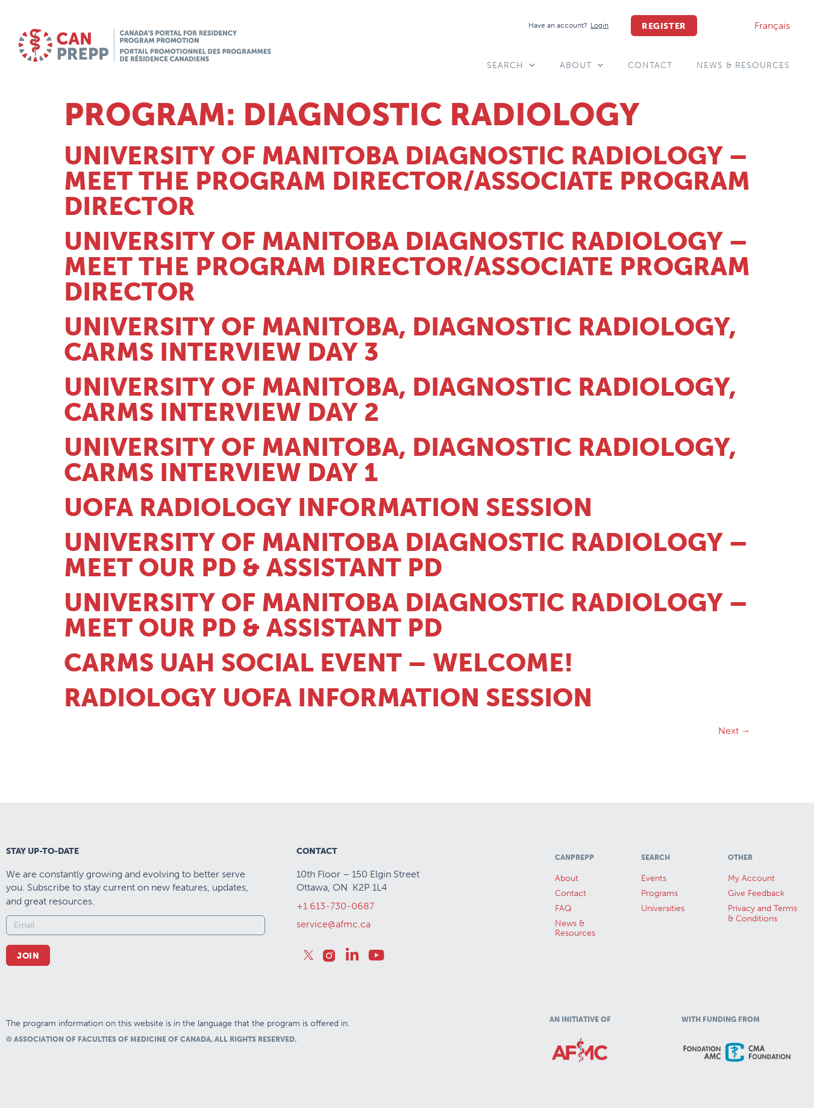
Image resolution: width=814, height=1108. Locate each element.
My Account (751, 878)
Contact (650, 65)
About (582, 66)
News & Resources (743, 65)
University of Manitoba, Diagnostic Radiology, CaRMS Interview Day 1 (400, 460)
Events (653, 878)
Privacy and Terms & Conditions (762, 913)
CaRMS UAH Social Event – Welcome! (318, 663)
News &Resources (575, 928)
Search (511, 66)
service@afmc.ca (333, 924)
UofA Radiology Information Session (328, 508)
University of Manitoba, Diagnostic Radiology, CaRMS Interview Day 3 (400, 339)
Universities (662, 908)
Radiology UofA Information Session (328, 698)
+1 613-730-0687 (335, 906)
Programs (659, 893)
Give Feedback (756, 893)
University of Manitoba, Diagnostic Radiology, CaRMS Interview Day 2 (400, 400)
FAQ (563, 908)
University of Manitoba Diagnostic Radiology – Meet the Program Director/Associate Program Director (407, 181)
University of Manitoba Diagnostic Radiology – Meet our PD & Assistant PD (406, 555)
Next (734, 730)
